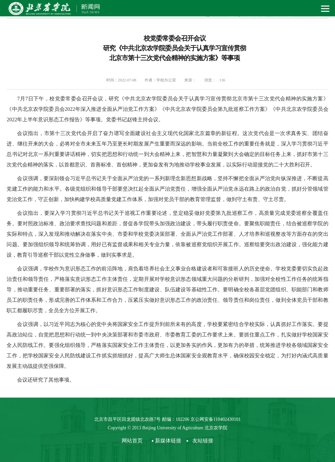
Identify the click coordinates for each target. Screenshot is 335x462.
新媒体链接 (168, 440)
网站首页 (132, 440)
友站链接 (202, 440)
